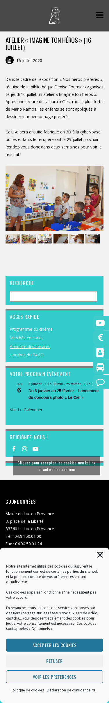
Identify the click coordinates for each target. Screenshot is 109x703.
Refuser (54, 661)
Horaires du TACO (27, 355)
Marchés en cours (26, 338)
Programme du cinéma (31, 329)
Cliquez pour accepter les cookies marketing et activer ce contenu (56, 466)
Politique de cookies (27, 690)
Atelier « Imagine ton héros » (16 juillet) (48, 43)
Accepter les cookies (55, 645)
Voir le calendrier (26, 410)
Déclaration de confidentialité (71, 690)
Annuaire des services (30, 346)
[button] (100, 555)
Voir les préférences (54, 677)
